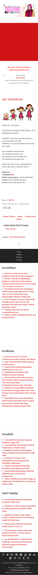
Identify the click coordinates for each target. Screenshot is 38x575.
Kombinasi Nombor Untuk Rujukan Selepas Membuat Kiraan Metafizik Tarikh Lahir (18, 452)
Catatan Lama (30, 216)
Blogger (20, 565)
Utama (19, 252)
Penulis (19, 254)
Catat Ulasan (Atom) (17, 237)
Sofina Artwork (28, 572)
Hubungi (19, 257)
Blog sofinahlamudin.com (21, 563)
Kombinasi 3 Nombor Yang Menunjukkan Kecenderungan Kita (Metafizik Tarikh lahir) (15, 460)
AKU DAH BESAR (12, 99)
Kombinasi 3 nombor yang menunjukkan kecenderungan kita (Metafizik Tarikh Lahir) (19, 508)
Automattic (21, 568)
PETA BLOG (20, 78)
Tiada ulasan (24, 204)
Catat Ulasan (10, 229)
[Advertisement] (19, 42)
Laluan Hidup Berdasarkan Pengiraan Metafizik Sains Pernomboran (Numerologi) (18, 473)
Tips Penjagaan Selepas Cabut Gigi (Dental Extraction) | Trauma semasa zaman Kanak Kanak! (17, 533)
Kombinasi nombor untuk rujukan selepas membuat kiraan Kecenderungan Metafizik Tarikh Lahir (18, 517)
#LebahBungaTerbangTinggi (19, 570)
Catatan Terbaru (8, 216)
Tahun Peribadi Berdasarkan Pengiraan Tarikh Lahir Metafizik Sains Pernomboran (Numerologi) (18, 481)
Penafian (19, 260)
